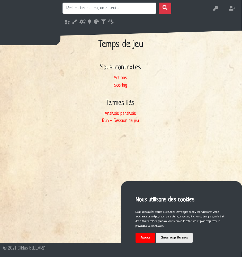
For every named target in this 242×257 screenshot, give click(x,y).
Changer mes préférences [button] (174, 237)
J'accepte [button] (145, 237)
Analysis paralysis (120, 113)
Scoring (120, 85)
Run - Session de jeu (120, 120)
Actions (120, 78)
